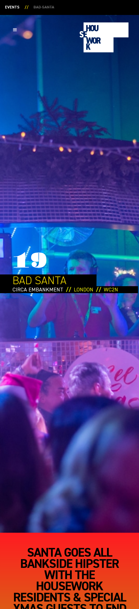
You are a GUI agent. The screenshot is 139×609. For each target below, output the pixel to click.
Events (12, 7)
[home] (103, 37)
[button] (15, 29)
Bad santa (44, 7)
